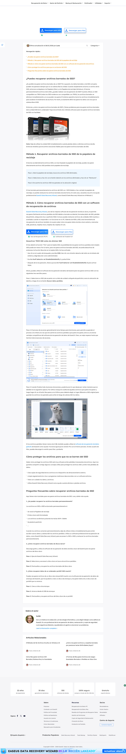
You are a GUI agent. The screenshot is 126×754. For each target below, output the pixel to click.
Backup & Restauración (74, 3)
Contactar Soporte (107, 725)
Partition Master (92, 735)
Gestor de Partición (56, 3)
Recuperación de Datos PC (80, 706)
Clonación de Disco (77, 721)
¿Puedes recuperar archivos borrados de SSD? (43, 57)
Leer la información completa (46, 628)
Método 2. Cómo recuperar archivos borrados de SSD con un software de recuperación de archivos (61, 64)
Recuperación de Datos (39, 3)
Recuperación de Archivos (25, 8)
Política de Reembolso (50, 715)
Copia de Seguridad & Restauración (82, 718)
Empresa (46, 706)
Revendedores (104, 706)
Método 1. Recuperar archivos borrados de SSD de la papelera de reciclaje (52, 60)
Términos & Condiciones (51, 721)
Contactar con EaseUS (50, 709)
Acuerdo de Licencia (50, 718)
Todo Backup (81, 735)
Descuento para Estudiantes (52, 727)
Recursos (75, 703)
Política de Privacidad (50, 712)
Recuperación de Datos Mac (80, 709)
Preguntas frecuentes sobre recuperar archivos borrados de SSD (49, 71)
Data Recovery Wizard (68, 735)
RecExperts (103, 735)
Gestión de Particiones (78, 715)
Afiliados (102, 715)
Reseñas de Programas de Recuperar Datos (85, 712)
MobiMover (112, 735)
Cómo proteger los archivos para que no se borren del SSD (47, 67)
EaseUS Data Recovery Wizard (46, 195)
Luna (58, 45)
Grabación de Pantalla (78, 724)
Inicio (13, 8)
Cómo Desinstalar (49, 724)
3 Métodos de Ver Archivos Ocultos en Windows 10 (43, 643)
